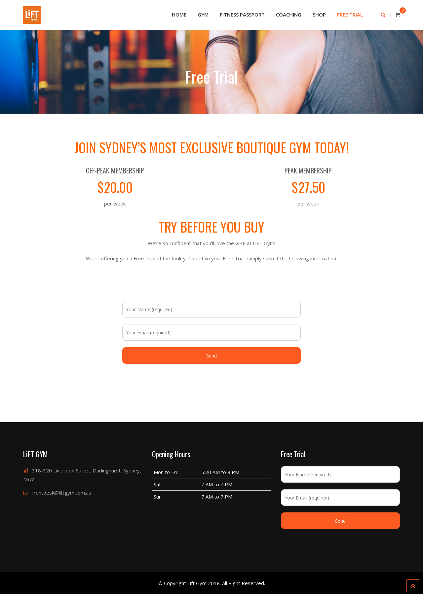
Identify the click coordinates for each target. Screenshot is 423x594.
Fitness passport (242, 14)
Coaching (288, 14)
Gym (203, 14)
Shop (319, 14)
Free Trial (350, 14)
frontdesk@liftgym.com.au (61, 492)
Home (179, 14)
